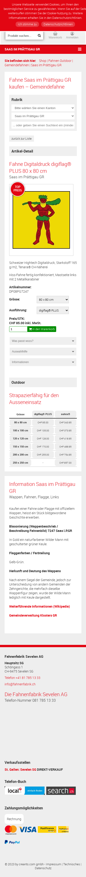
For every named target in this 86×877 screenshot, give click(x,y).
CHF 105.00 (43, 430)
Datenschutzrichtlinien (58, 24)
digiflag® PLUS (43, 414)
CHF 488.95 (65, 446)
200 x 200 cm (20, 454)
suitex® (65, 414)
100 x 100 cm (20, 430)
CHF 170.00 (43, 446)
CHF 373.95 (65, 430)
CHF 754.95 (65, 454)
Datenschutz (43, 868)
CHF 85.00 (43, 422)
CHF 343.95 (65, 422)
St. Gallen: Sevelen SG (20, 769)
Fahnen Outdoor (60, 60)
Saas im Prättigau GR (22, 49)
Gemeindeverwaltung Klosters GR (33, 615)
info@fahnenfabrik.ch (20, 684)
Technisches (71, 864)
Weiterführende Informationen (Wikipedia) (39, 606)
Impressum (53, 864)
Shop (42, 60)
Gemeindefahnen (17, 65)
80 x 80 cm (20, 422)
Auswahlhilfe (19, 351)
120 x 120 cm (20, 438)
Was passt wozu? (22, 341)
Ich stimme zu (27, 24)
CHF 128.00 (43, 438)
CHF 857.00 (65, 462)
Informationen (20, 362)
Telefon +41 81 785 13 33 (22, 678)
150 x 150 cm (20, 446)
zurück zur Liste (21, 139)
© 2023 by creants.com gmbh (24, 864)
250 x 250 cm (20, 462)
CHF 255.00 (43, 454)
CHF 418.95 (65, 438)
